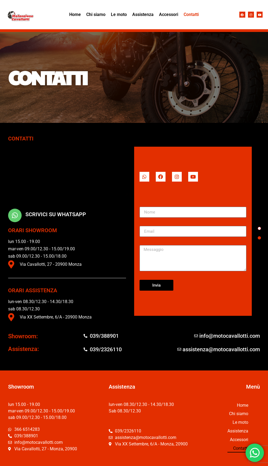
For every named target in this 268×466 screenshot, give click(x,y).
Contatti (191, 14)
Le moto (119, 14)
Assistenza (143, 14)
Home (75, 14)
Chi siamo (95, 14)
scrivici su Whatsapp (55, 214)
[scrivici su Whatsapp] (15, 215)
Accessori (168, 14)
